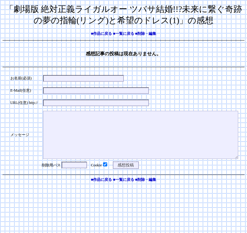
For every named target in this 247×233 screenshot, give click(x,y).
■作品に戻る (101, 33)
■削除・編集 (145, 33)
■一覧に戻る (123, 33)
